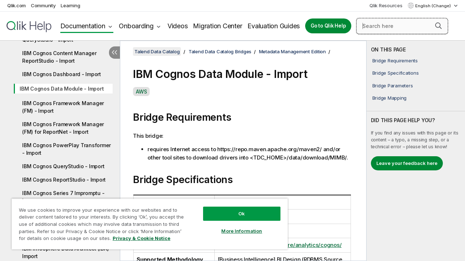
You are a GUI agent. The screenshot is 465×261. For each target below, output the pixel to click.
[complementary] (416, 151)
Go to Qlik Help (328, 26)
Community (43, 5)
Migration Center (217, 26)
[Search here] (402, 26)
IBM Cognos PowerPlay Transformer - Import (66, 149)
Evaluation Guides (273, 26)
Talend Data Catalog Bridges (220, 51)
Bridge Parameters (392, 85)
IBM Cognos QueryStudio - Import (63, 166)
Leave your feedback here (406, 163)
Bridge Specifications (395, 73)
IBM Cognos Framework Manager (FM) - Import (63, 107)
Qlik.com (16, 5)
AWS (141, 91)
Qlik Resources (386, 5)
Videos (177, 26)
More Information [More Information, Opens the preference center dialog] (236, 225)
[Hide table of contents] (114, 52)
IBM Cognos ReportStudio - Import (64, 180)
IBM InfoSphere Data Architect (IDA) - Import (67, 252)
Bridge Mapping (389, 98)
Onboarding (136, 26)
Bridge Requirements (395, 60)
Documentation (82, 26)
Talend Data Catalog (156, 51)
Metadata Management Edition (292, 51)
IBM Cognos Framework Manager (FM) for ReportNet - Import (63, 128)
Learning (70, 5)
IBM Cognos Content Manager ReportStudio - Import (59, 57)
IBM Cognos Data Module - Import (62, 89)
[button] (438, 25)
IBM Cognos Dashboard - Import (61, 74)
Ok (236, 208)
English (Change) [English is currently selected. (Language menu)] (433, 5)
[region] (146, 221)
